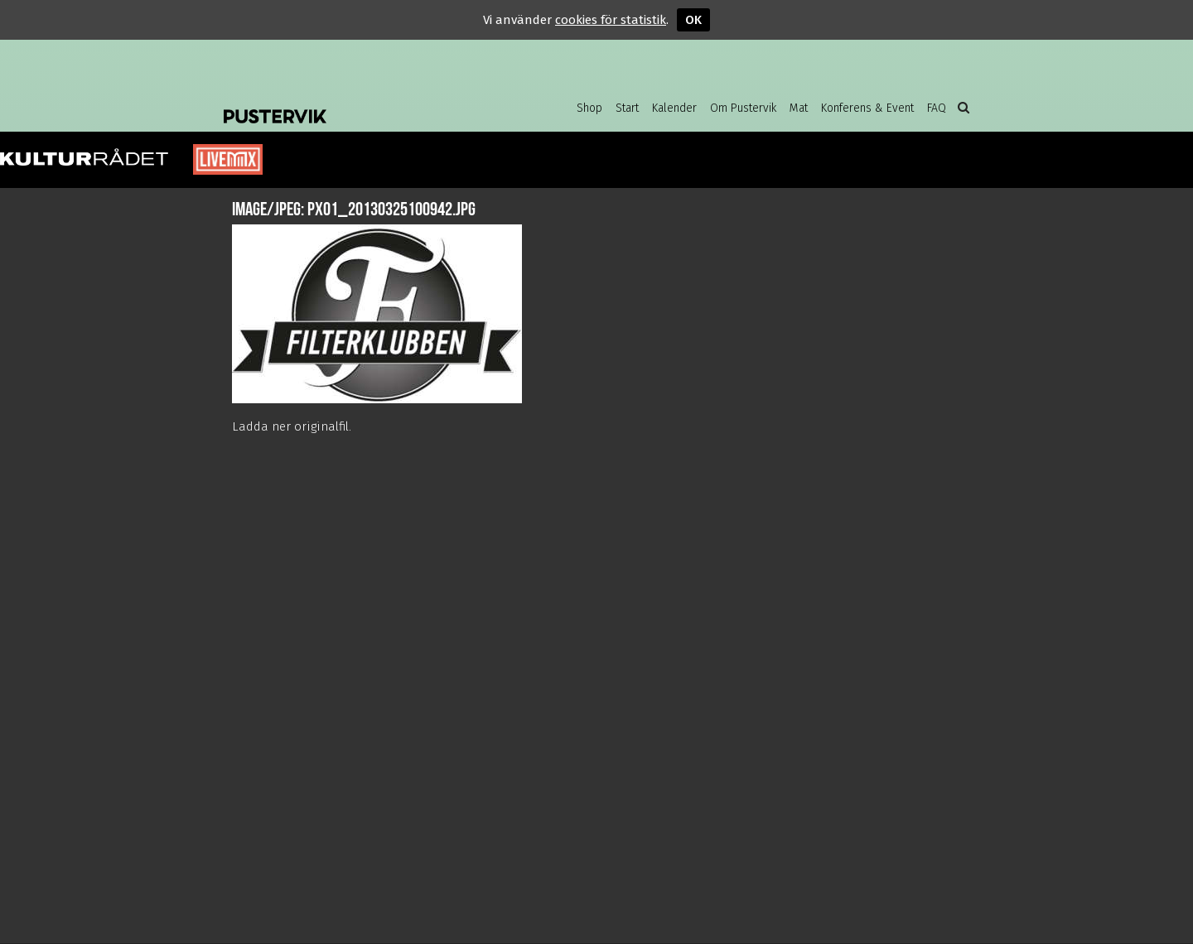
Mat (799, 108)
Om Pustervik (743, 108)
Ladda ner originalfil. (291, 426)
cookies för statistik (610, 19)
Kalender (674, 108)
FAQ (936, 108)
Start (627, 108)
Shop (589, 108)
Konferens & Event (867, 108)
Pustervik (356, 103)
